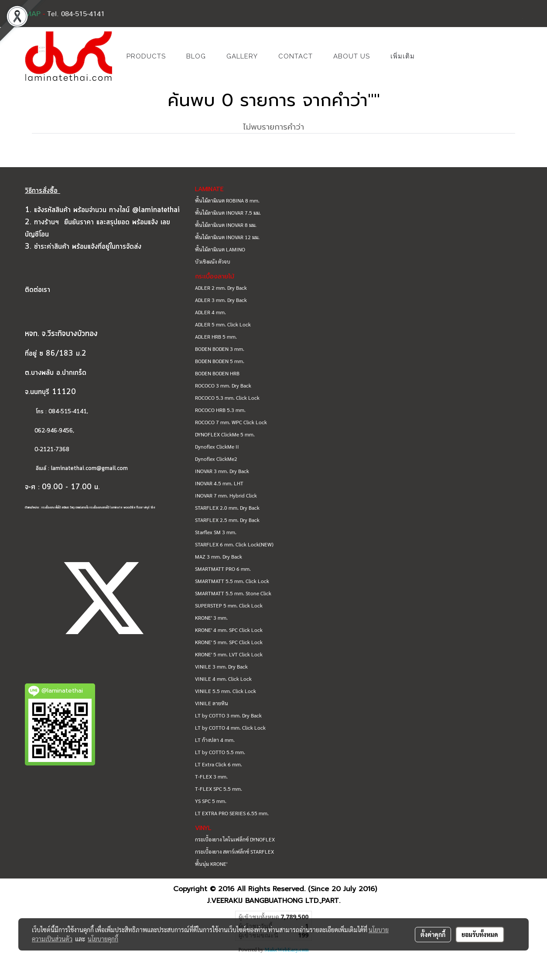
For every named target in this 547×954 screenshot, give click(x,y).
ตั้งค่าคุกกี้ (433, 934)
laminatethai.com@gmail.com (89, 468)
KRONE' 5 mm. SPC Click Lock (229, 641)
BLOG (196, 56)
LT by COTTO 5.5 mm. (220, 751)
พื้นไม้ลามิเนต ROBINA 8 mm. (227, 200)
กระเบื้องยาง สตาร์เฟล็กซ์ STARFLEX (234, 851)
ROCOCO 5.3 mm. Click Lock (227, 397)
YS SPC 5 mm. (210, 800)
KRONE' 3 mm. (211, 617)
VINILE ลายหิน (211, 703)
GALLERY (242, 56)
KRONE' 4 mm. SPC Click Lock (229, 629)
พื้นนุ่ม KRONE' (211, 863)
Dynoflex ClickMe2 (216, 458)
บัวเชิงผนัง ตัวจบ (212, 261)
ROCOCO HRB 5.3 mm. (220, 409)
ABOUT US (351, 56)
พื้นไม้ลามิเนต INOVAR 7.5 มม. (228, 212)
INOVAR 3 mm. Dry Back (222, 470)
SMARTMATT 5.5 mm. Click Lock (232, 580)
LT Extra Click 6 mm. (218, 764)
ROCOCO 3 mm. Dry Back (223, 385)
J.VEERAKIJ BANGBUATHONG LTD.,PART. (273, 901)
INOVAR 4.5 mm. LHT (219, 483)
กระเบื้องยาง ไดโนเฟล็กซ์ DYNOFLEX (235, 839)
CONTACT (295, 56)
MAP (33, 13)
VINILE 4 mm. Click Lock (223, 678)
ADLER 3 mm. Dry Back (221, 299)
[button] (438, 56)
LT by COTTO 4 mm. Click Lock (230, 727)
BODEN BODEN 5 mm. (219, 360)
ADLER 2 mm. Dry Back (221, 287)
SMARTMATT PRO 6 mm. (223, 568)
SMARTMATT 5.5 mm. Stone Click (233, 593)
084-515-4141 (67, 412)
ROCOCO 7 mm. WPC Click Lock (231, 422)
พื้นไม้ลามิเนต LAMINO (220, 249)
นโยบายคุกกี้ (103, 939)
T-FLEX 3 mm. (211, 776)
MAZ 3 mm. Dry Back (218, 556)
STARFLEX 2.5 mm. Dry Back (227, 519)
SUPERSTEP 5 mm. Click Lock (229, 605)
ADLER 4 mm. (210, 312)
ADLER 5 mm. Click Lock (223, 324)
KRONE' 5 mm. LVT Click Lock (229, 654)
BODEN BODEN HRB (217, 373)
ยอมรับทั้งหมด (480, 934)
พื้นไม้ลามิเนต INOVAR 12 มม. (227, 236)
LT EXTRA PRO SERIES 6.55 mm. (232, 813)
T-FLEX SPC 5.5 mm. (218, 788)
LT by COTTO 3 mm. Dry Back (228, 715)
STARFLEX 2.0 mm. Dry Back (227, 507)
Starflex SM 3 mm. (215, 531)
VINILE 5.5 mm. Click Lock (225, 690)
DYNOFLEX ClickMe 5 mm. (225, 434)
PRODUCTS (146, 56)
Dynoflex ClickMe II (217, 446)
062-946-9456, (49, 431)
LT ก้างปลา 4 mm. (215, 739)
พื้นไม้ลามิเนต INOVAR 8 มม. (225, 224)
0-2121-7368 (51, 450)
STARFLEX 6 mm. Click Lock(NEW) (234, 544)
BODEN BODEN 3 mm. (219, 348)
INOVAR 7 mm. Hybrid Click (226, 495)
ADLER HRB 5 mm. (216, 336)
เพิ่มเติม (402, 56)
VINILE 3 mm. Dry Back (221, 666)
